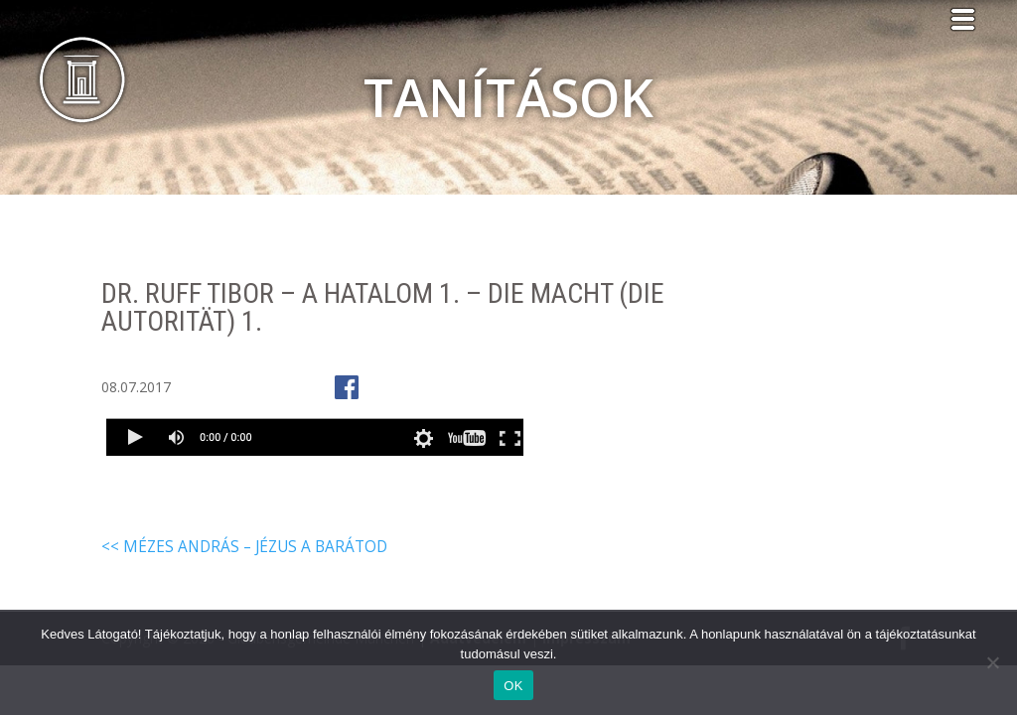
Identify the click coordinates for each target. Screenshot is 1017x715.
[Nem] (992, 662)
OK (513, 685)
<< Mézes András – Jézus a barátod (244, 546)
